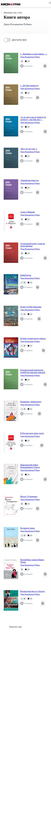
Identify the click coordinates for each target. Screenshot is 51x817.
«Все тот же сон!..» (28, 149)
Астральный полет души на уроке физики (32, 244)
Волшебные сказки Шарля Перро (32, 561)
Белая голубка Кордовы (30, 307)
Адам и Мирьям (27, 212)
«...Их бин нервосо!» (29, 85)
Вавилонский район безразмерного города (30, 466)
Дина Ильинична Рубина (30, 57)
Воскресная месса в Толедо (32, 591)
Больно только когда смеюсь (33, 338)
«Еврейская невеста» (29, 180)
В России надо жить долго (32, 433)
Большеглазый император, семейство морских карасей (32, 371)
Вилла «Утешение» (29, 496)
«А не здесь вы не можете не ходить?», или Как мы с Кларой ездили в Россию (33, 118)
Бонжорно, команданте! (31, 402)
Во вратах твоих (27, 528)
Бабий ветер (25, 275)
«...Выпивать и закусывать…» (33, 54)
